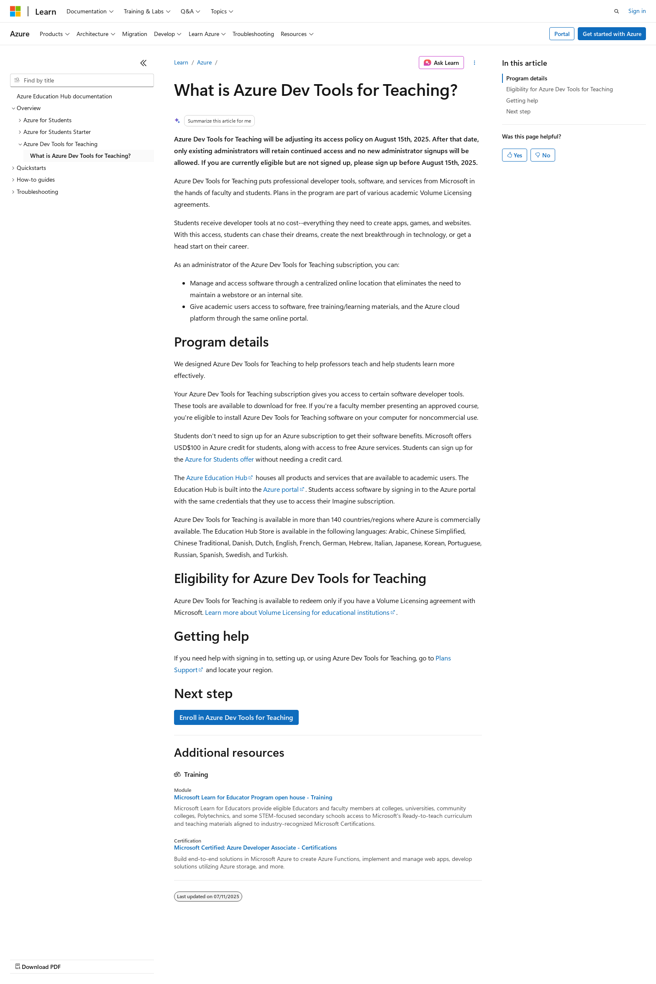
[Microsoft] (15, 11)
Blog (114, 959)
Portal (562, 34)
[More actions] (474, 62)
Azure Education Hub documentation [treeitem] (64, 96)
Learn (181, 62)
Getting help (522, 100)
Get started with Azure (612, 34)
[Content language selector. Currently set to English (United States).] (48, 938)
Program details (526, 78)
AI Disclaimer (27, 959)
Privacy (183, 959)
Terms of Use (305, 959)
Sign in (637, 11)
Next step (518, 111)
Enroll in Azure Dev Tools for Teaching (236, 717)
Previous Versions (76, 959)
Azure (204, 62)
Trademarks (346, 959)
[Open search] (616, 11)
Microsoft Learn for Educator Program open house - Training (253, 797)
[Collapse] (143, 62)
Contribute (150, 959)
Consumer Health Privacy (240, 959)
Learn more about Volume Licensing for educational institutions (297, 612)
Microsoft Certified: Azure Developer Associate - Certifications (255, 847)
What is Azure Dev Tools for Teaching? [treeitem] (80, 155)
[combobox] (82, 80)
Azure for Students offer (219, 459)
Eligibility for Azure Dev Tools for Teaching (559, 89)
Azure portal (281, 489)
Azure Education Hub (216, 477)
